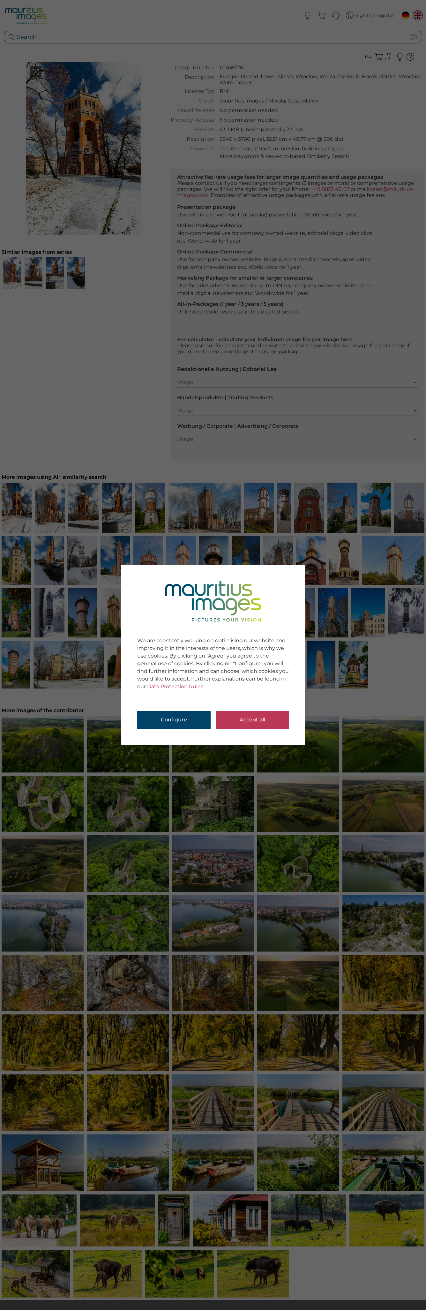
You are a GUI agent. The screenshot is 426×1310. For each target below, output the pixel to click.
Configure (174, 720)
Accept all (252, 720)
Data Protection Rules (175, 686)
